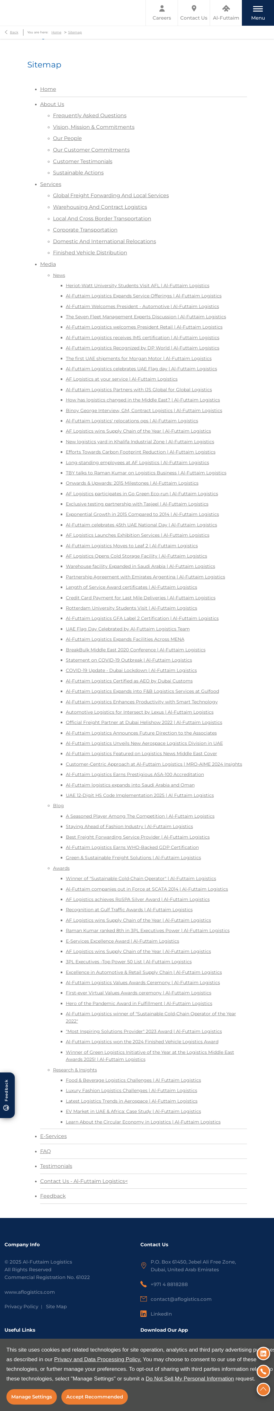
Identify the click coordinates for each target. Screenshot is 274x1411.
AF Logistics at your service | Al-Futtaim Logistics (122, 379)
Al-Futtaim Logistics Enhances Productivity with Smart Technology (142, 702)
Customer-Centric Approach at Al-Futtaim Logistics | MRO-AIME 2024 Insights (154, 764)
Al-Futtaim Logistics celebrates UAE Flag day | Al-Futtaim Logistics (141, 369)
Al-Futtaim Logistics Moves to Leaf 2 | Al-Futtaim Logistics (132, 546)
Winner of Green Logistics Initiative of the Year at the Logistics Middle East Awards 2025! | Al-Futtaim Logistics (150, 1055)
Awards (61, 868)
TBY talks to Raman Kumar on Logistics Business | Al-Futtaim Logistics (146, 473)
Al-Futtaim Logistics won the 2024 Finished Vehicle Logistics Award (142, 1042)
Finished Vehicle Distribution (90, 253)
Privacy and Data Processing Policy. (97, 1359)
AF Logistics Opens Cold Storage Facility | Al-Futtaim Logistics (136, 556)
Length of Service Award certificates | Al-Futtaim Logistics (131, 587)
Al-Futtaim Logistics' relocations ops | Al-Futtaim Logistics (132, 421)
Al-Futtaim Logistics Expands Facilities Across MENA (125, 639)
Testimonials (56, 1166)
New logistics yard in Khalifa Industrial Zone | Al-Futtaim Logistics (140, 442)
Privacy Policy (21, 1306)
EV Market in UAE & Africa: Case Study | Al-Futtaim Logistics (133, 1111)
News (59, 275)
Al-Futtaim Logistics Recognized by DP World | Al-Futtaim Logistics (142, 348)
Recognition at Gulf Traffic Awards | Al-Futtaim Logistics (129, 910)
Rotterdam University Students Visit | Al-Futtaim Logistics (131, 608)
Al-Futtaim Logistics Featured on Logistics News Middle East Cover (141, 753)
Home (56, 32)
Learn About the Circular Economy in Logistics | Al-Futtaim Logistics (143, 1122)
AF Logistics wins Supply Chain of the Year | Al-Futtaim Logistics (138, 431)
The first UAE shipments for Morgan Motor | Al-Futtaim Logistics (139, 358)
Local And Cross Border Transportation (102, 219)
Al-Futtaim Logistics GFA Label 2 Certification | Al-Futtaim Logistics (142, 618)
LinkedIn (161, 1314)
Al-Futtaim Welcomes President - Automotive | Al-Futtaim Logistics (142, 306)
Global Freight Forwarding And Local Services (111, 195)
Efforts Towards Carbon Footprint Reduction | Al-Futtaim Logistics (141, 452)
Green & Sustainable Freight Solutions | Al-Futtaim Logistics (133, 857)
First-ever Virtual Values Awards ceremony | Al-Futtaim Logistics (138, 993)
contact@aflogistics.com (181, 1299)
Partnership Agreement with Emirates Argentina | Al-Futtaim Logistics (145, 577)
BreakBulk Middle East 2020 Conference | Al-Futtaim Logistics (136, 650)
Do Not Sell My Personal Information (190, 1379)
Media (48, 264)
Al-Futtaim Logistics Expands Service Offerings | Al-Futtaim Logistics (144, 296)
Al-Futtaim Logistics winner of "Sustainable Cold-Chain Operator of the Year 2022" (151, 1017)
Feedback (53, 1196)
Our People (67, 138)
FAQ (45, 1151)
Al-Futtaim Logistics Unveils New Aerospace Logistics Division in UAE (144, 743)
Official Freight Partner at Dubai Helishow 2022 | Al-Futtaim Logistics (144, 722)
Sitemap (75, 32)
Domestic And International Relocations (104, 241)
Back (14, 32)
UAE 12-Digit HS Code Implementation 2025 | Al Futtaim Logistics (140, 795)
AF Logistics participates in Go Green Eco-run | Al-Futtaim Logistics (142, 494)
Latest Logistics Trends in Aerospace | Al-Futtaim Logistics (132, 1101)
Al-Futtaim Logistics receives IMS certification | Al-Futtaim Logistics (142, 337)
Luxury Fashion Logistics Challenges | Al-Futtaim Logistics (131, 1090)
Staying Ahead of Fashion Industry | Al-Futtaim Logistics (129, 826)
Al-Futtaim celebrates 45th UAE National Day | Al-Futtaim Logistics (141, 525)
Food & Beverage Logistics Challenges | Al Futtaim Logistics (133, 1080)
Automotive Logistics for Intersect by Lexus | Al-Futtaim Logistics (140, 712)
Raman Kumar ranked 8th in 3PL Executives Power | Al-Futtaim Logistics (148, 930)
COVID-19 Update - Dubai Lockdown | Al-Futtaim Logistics (131, 670)
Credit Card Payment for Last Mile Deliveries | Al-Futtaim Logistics (141, 598)
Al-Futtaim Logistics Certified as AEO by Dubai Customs (129, 681)
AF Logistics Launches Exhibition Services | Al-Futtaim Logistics (137, 535)
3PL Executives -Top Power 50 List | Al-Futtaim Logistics (129, 962)
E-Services (53, 1136)
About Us (52, 104)
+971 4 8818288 (169, 1284)
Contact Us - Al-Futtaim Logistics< (84, 1181)
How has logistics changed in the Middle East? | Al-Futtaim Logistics (143, 400)
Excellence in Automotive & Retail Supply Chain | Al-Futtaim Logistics (144, 972)
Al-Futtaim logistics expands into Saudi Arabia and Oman (130, 785)
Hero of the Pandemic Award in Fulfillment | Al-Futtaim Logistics (139, 1003)
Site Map (56, 1306)
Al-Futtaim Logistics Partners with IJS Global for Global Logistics (139, 389)
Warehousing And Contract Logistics (100, 207)
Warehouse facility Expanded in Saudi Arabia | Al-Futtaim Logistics (140, 566)
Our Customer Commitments (91, 150)
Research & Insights (75, 1070)
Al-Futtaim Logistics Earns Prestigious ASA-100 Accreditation (135, 774)
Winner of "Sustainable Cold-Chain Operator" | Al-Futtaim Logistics (141, 878)
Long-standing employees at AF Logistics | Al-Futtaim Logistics (137, 462)
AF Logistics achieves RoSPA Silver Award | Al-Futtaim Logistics (138, 899)
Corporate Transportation (85, 230)
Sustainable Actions (78, 173)
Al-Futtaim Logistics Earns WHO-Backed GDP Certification (132, 847)
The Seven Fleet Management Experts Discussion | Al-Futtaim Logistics (146, 317)
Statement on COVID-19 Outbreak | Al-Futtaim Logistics (129, 660)
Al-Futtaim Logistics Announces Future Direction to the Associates (141, 733)
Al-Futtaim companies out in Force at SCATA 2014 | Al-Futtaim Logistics (147, 889)
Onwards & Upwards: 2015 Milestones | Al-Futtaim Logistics (132, 483)
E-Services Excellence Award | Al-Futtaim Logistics (122, 941)
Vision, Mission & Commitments (94, 127)
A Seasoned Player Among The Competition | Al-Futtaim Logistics (140, 816)
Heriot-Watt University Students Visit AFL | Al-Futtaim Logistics (137, 285)
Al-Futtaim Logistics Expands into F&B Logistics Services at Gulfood (142, 691)
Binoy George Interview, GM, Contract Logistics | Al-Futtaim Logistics (144, 410)
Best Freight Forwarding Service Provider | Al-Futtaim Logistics (138, 837)
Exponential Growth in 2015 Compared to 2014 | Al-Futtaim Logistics (142, 514)
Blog (58, 805)
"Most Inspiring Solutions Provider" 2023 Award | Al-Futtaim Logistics (144, 1031)
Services (50, 184)
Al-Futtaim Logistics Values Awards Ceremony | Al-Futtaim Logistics (143, 982)
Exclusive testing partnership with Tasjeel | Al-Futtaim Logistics (137, 504)
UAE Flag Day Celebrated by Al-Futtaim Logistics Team (128, 629)
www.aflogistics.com (29, 1292)
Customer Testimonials (82, 161)
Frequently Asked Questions (90, 115)
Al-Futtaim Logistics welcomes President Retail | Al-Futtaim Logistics (144, 327)
